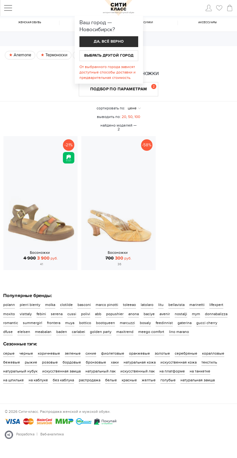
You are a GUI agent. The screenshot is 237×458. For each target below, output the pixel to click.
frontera (53, 323)
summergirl (32, 323)
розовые (50, 362)
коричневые (49, 353)
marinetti (197, 304)
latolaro (147, 304)
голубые (168, 380)
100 (137, 116)
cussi (71, 314)
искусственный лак (137, 371)
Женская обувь (29, 22)
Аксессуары (207, 22)
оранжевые (139, 353)
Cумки (148, 22)
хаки (115, 362)
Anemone (22, 55)
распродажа (89, 380)
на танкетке (200, 371)
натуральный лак (100, 371)
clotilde (66, 304)
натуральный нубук (20, 371)
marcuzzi (127, 323)
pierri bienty (30, 304)
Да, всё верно (109, 41)
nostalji (181, 314)
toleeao (129, 304)
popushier (115, 314)
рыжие (31, 362)
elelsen (23, 332)
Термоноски (55, 55)
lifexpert (216, 304)
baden (61, 332)
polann (9, 304)
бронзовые (96, 362)
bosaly (145, 323)
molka (50, 304)
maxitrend (124, 332)
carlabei (78, 332)
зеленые (73, 353)
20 (124, 116)
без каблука (63, 380)
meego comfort (151, 332)
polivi (85, 314)
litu (161, 304)
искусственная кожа (178, 362)
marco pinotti (107, 304)
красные (129, 380)
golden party (101, 332)
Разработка (25, 434)
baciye (149, 314)
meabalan (43, 332)
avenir (164, 314)
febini (41, 314)
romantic (10, 323)
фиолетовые (112, 353)
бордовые (72, 362)
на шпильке (13, 380)
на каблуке (38, 380)
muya (69, 323)
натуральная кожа (140, 362)
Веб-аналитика (52, 434)
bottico (85, 323)
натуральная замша (197, 380)
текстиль (209, 362)
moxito (9, 314)
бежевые (11, 362)
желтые (149, 380)
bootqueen (105, 323)
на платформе (172, 371)
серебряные (186, 353)
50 (130, 116)
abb (98, 314)
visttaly (26, 314)
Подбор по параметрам (123, 88)
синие (90, 353)
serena (57, 314)
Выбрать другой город (109, 55)
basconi (84, 304)
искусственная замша (61, 371)
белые (111, 380)
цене (132, 108)
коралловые (213, 353)
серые (9, 353)
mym (196, 314)
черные (26, 353)
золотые (162, 353)
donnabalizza (216, 314)
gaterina (185, 323)
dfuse (8, 332)
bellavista (176, 304)
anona (133, 314)
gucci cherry (206, 323)
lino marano (179, 332)
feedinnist (164, 323)
